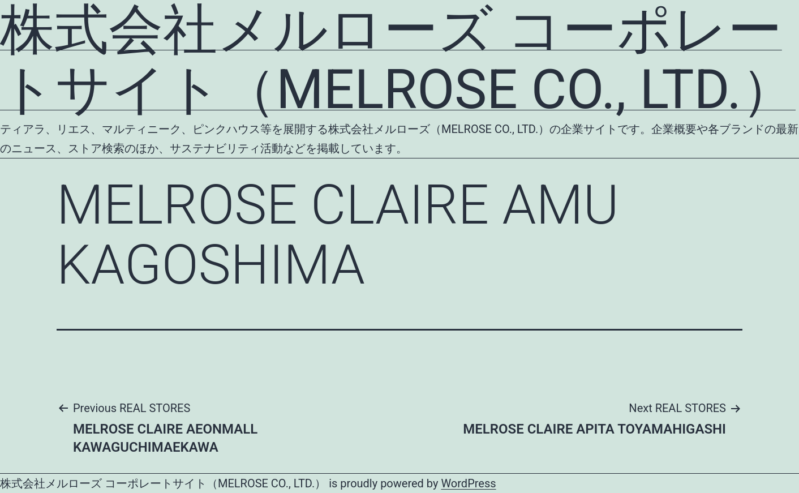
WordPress (468, 483)
